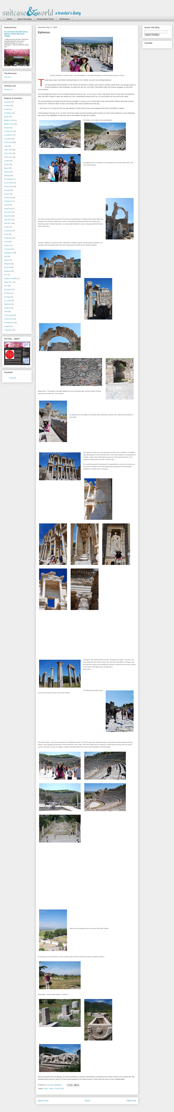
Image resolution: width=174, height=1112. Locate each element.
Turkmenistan (9, 323)
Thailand (7, 308)
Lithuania (7, 249)
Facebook (12, 378)
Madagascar (8, 253)
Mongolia (7, 264)
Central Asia (8, 142)
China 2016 (8, 153)
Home (9, 19)
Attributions (64, 19)
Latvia (6, 242)
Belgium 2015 (9, 124)
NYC (5, 275)
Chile (6, 146)
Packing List (8, 89)
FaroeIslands (8, 179)
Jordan (6, 227)
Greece (6, 194)
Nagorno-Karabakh (10, 278)
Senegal (7, 297)
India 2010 (7, 216)
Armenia (7, 105)
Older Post (131, 1101)
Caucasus (7, 139)
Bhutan (6, 128)
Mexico (6, 260)
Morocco (7, 267)
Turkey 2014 (8, 319)
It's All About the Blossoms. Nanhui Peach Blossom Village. (16, 34)
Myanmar (7, 271)
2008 (46, 1088)
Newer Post (43, 1101)
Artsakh (6, 109)
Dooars (6, 164)
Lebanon (7, 245)
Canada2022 (8, 135)
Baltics (6, 117)
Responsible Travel (45, 19)
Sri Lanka (7, 300)
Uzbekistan (8, 330)
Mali (5, 256)
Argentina (7, 102)
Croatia (6, 161)
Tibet (6, 311)
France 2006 (8, 183)
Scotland (7, 293)
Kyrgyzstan (8, 238)
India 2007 (7, 212)
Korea (6, 234)
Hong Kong (8, 208)
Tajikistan (7, 304)
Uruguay (7, 326)
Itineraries (7, 77)
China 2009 (8, 150)
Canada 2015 (9, 131)
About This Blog (25, 19)
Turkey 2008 (59, 1088)
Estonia (6, 172)
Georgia (7, 190)
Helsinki (7, 205)
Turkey (50, 1088)
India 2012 (7, 220)
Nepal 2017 (8, 282)
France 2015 (8, 186)
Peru (5, 286)
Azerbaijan (8, 113)
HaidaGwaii (8, 201)
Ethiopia (7, 175)
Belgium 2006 (9, 120)
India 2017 (7, 223)
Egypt (6, 168)
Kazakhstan (8, 231)
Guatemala (8, 197)
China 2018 (8, 157)
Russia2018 (8, 289)
